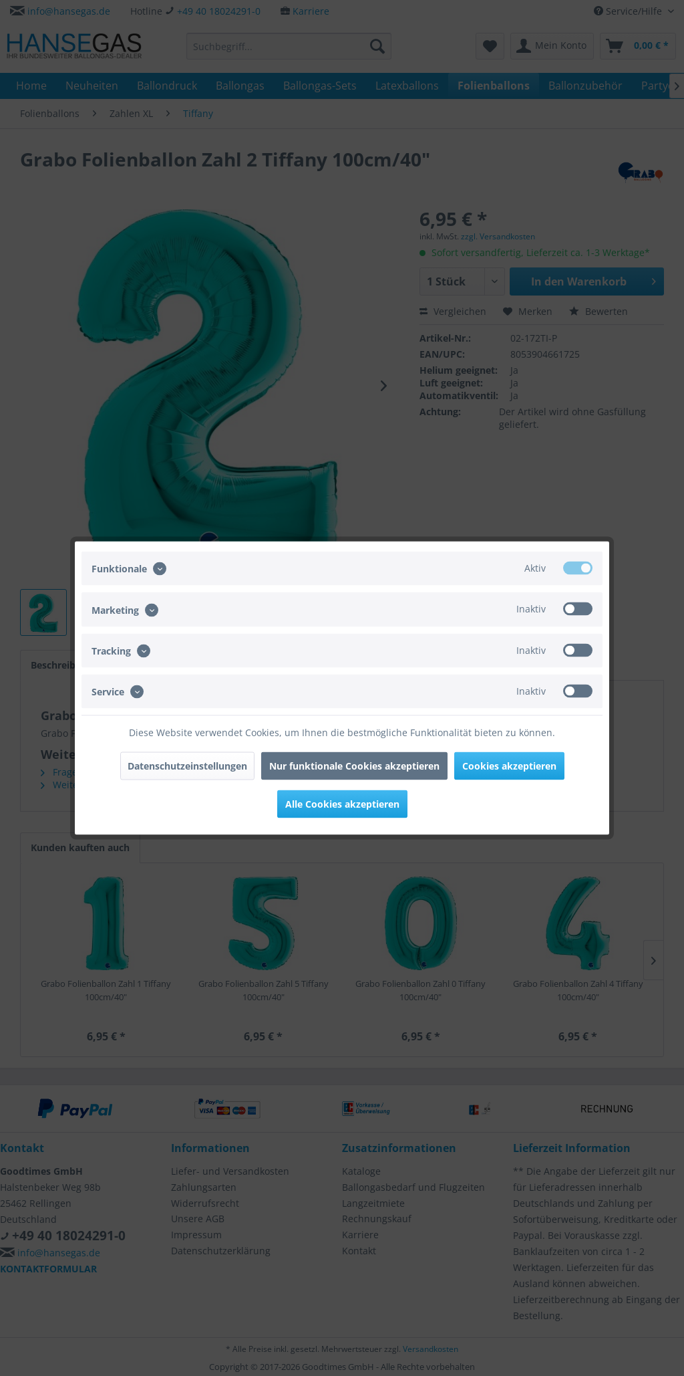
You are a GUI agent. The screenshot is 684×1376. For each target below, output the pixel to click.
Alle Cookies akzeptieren (342, 804)
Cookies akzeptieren (509, 766)
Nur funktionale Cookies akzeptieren (354, 766)
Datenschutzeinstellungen (187, 766)
